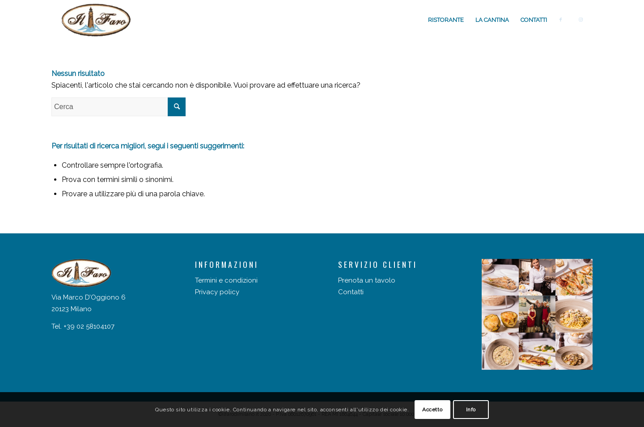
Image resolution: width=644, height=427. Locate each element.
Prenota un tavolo (366, 280)
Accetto (432, 409)
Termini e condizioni (226, 280)
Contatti (351, 292)
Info (471, 409)
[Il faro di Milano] (96, 20)
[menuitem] (446, 20)
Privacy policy (217, 292)
